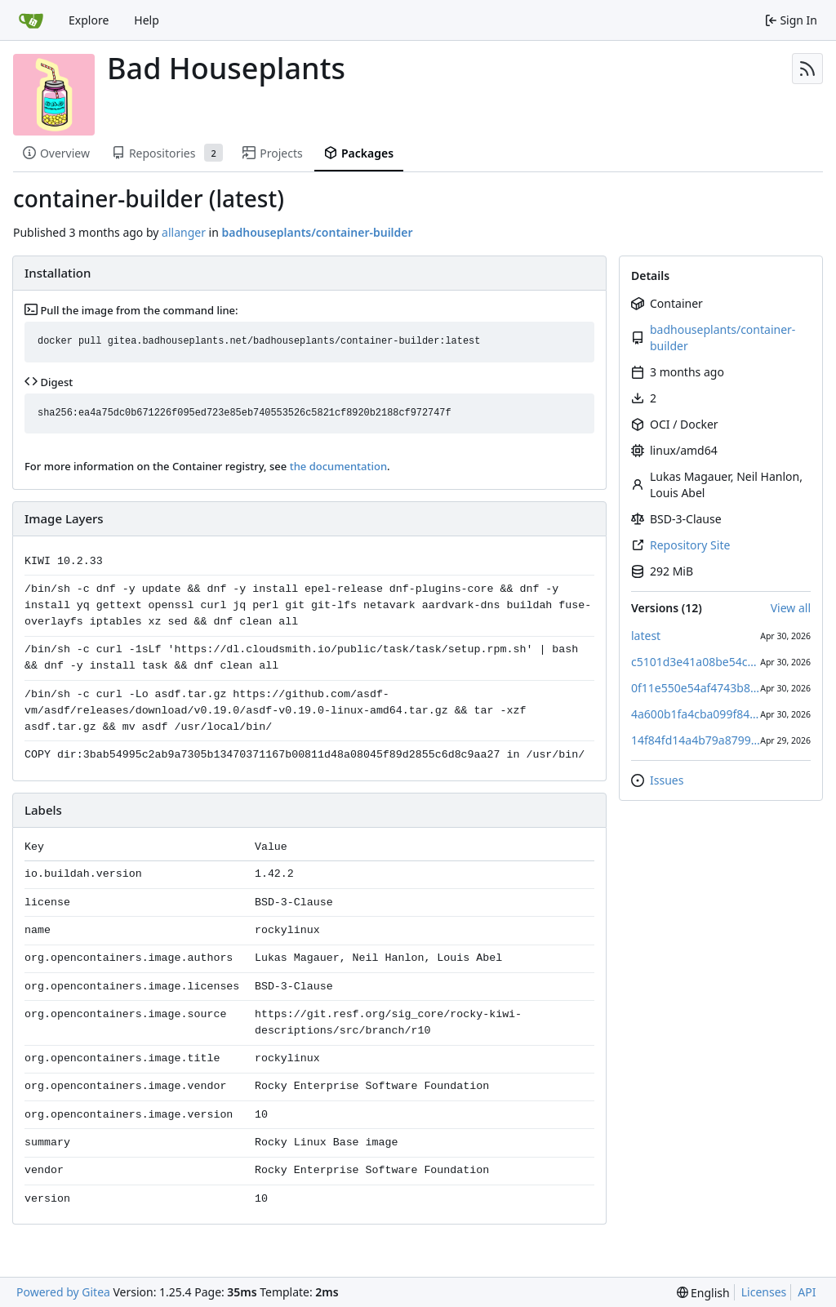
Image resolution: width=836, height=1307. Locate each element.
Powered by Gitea (63, 1292)
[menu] (703, 1292)
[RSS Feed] (807, 68)
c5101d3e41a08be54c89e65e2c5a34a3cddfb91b (695, 661)
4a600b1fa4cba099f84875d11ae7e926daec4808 (695, 714)
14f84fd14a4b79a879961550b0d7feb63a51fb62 (695, 740)
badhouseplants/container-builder (722, 337)
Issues (666, 780)
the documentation (338, 466)
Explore (89, 20)
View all (791, 608)
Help (146, 20)
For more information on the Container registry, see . (207, 466)
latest (645, 635)
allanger (184, 232)
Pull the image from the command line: (131, 310)
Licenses (764, 1292)
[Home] (31, 20)
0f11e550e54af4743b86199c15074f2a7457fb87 (695, 688)
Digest (48, 382)
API (807, 1292)
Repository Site (690, 545)
